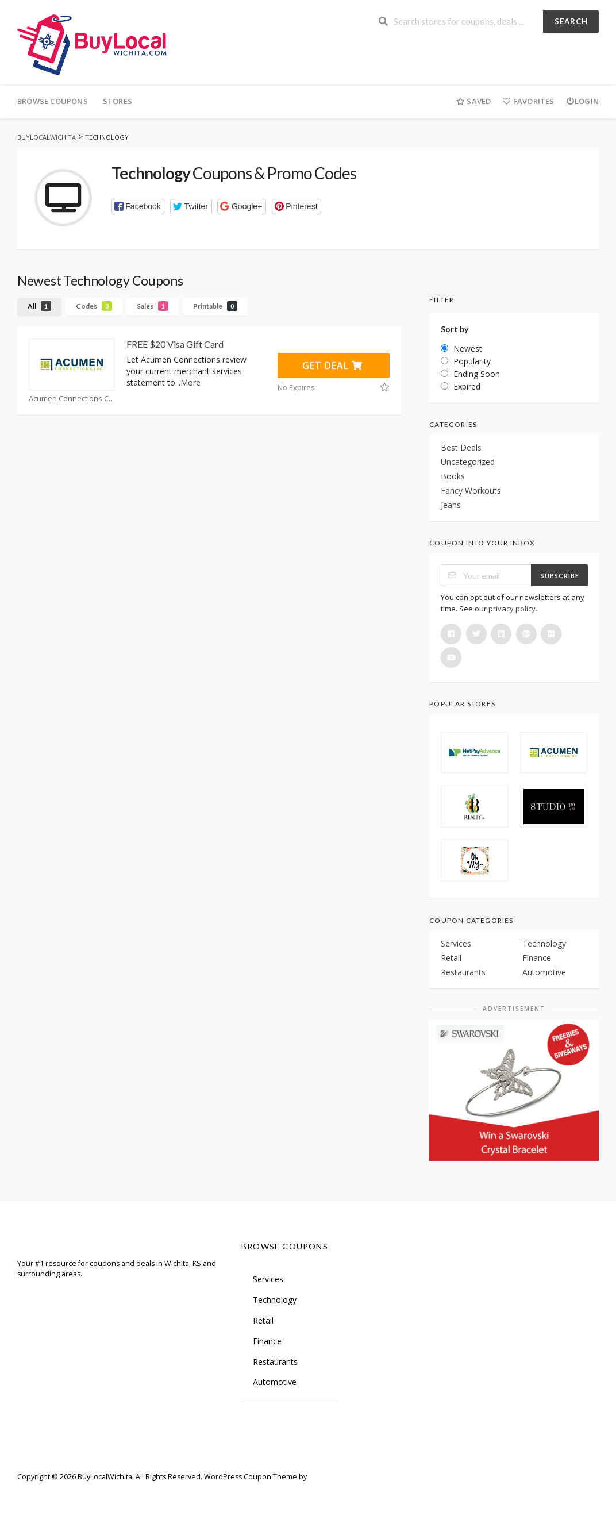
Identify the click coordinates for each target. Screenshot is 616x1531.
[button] (138, 206)
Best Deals (461, 447)
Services (456, 943)
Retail (451, 957)
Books (453, 476)
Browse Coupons (52, 101)
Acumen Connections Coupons (72, 398)
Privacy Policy (273, 1493)
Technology (544, 943)
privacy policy (512, 608)
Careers (163, 1493)
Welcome (33, 1493)
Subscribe (560, 575)
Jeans (451, 504)
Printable (215, 306)
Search (571, 21)
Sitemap (78, 1493)
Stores (117, 101)
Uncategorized (468, 461)
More (190, 382)
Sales (152, 306)
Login (582, 101)
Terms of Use (213, 1493)
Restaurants (463, 972)
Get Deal (332, 365)
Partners (121, 1493)
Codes (94, 306)
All (39, 306)
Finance (536, 957)
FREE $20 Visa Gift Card (175, 343)
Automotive (544, 972)
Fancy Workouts (471, 490)
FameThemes (332, 1477)
